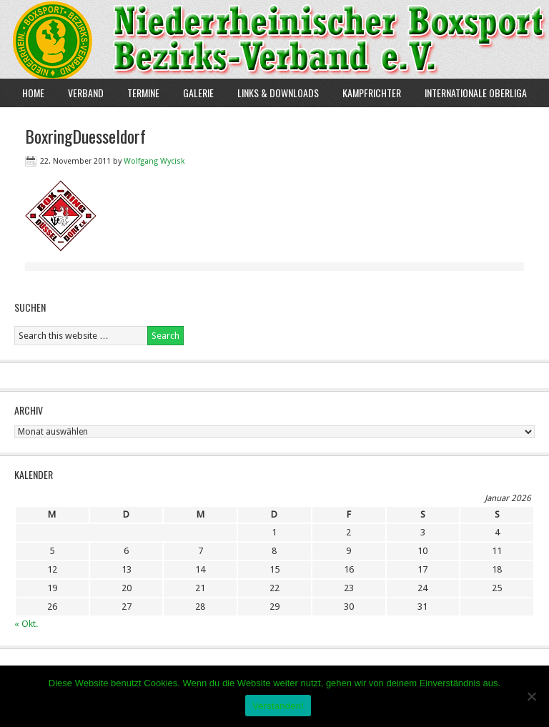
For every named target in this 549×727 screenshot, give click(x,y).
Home (33, 92)
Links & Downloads (278, 92)
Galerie (198, 92)
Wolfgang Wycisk (154, 161)
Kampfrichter (366, 92)
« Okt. (26, 623)
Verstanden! (278, 706)
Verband (80, 92)
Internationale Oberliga (476, 92)
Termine (143, 92)
